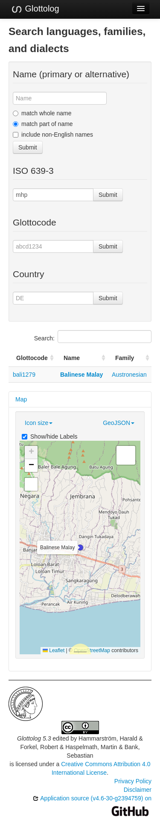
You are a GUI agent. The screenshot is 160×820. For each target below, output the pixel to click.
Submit (27, 147)
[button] (80, 547)
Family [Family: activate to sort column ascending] (124, 357)
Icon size (38, 422)
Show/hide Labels (50, 436)
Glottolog (35, 9)
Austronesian (129, 374)
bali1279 (24, 374)
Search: (92, 336)
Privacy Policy (132, 781)
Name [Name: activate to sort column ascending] (72, 357)
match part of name (43, 123)
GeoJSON (118, 422)
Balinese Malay (81, 374)
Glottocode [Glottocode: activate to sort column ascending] (32, 357)
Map (21, 399)
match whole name (42, 113)
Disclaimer (137, 789)
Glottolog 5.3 (34, 738)
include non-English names (53, 134)
